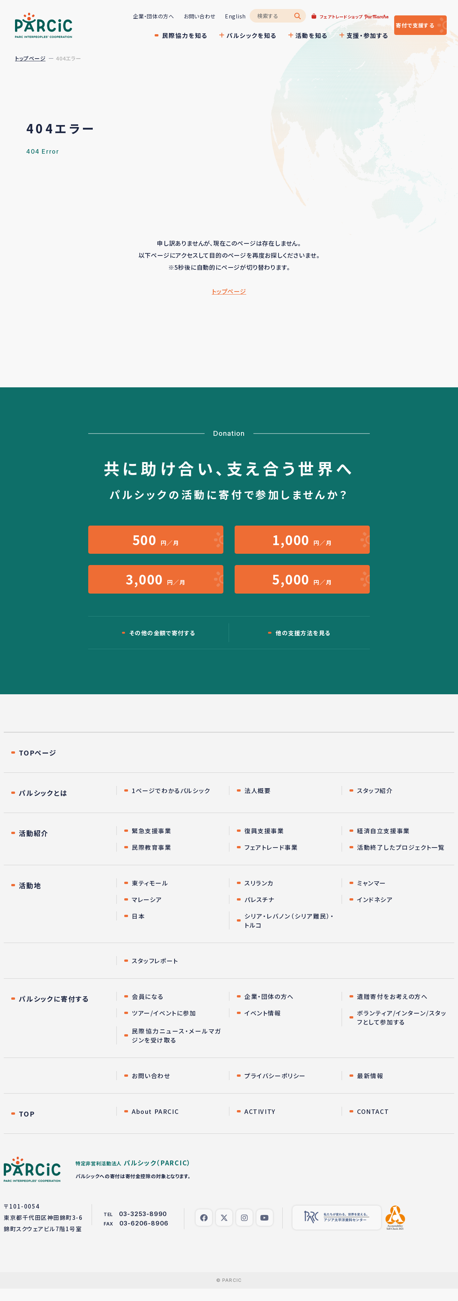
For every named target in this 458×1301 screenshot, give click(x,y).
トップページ (30, 58)
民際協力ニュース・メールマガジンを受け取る (176, 1048)
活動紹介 (33, 845)
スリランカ (259, 895)
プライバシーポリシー (275, 1087)
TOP (27, 1126)
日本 (138, 928)
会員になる (148, 1008)
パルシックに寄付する (54, 1011)
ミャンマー (371, 895)
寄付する (404, 25)
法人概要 (257, 802)
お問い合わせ (177, 16)
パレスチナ (259, 911)
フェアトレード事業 (271, 859)
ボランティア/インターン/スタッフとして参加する (402, 1030)
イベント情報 (262, 1025)
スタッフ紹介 (375, 802)
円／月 (156, 542)
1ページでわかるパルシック (171, 802)
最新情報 (370, 1087)
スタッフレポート (155, 973)
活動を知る (289, 35)
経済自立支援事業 (383, 843)
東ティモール (150, 895)
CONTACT (373, 1123)
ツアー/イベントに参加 (164, 1025)
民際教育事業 (152, 859)
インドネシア (375, 911)
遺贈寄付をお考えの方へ (392, 1008)
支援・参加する (345, 35)
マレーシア (147, 911)
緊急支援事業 (152, 843)
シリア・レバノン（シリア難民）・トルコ (289, 933)
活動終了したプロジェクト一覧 (400, 859)
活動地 (30, 897)
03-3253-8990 (143, 1226)
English (212, 16)
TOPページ (38, 765)
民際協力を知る (162, 35)
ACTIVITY (260, 1123)
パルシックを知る (229, 35)
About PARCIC (155, 1123)
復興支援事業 (264, 843)
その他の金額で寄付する (162, 644)
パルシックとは (43, 805)
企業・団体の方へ (131, 16)
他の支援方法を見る (303, 644)
